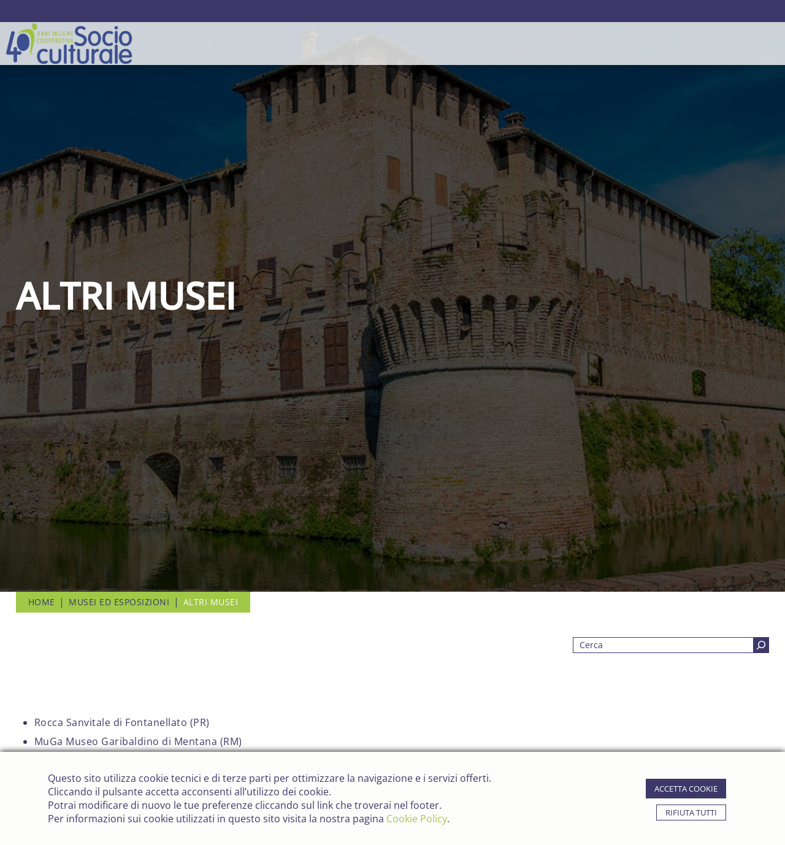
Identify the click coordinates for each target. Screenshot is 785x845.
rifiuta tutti (691, 812)
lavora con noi (743, 43)
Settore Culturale (401, 43)
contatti (671, 43)
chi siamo (228, 43)
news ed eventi (601, 43)
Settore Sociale (302, 43)
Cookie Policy (416, 818)
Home (181, 43)
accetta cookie (686, 788)
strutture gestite (505, 43)
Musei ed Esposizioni (119, 602)
